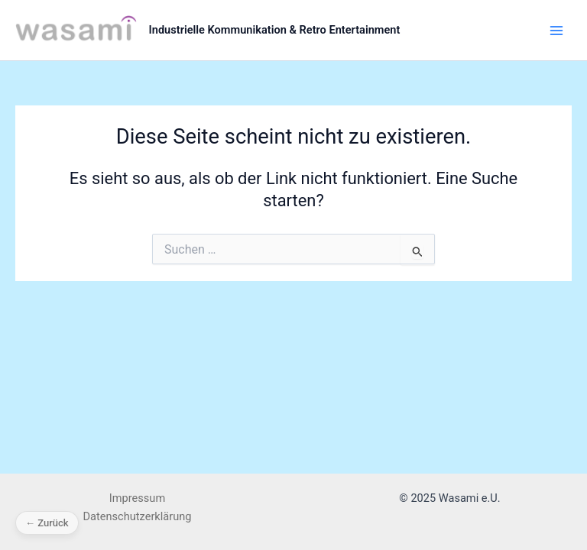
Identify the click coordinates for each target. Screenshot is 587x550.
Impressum (137, 498)
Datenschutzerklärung (137, 516)
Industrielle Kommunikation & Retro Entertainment (275, 30)
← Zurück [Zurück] (47, 523)
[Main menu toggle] (556, 30)
